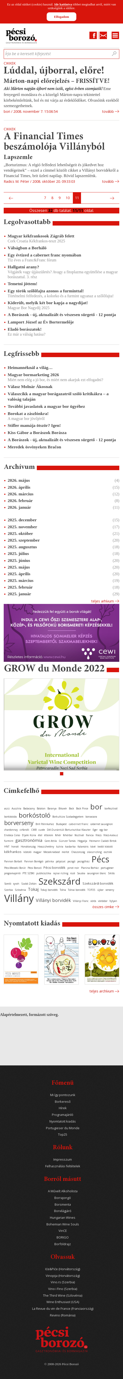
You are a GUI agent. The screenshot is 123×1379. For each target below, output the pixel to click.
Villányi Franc (80, 901)
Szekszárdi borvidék (97, 883)
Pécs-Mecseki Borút (15, 868)
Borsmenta (63, 1204)
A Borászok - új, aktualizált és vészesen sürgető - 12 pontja (62, 314)
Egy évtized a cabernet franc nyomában (44, 255)
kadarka (70, 846)
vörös (93, 901)
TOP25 (91, 890)
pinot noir (73, 868)
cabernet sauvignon (101, 824)
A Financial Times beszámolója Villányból (54, 142)
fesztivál (79, 835)
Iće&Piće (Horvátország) (62, 1269)
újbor (100, 890)
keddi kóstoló (105, 846)
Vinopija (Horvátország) (63, 1276)
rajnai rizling (60, 873)
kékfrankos (12, 852)
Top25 (62, 1134)
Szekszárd (60, 881)
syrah (16, 883)
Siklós (111, 873)
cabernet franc (78, 824)
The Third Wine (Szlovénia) (62, 1295)
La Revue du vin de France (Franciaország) (62, 1309)
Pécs (100, 859)
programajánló (12, 873)
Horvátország (28, 846)
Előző (10, 198)
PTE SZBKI (28, 873)
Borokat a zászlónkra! (28, 413)
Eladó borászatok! (24, 329)
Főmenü (63, 1083)
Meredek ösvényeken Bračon (34, 446)
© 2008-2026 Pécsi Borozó (61, 1364)
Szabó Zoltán (29, 883)
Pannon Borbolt (13, 861)
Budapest (61, 824)
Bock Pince (82, 808)
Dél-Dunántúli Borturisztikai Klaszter (69, 829)
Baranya (52, 808)
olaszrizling (94, 852)
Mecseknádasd (51, 852)
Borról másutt (62, 1179)
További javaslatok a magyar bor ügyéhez (46, 406)
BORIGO (63, 1237)
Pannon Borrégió (33, 861)
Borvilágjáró (62, 1211)
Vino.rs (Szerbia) (63, 1282)
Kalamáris (83, 846)
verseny (109, 890)
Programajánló (62, 1115)
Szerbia (8, 890)
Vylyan (113, 901)
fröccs (99, 835)
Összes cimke (103, 906)
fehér (58, 835)
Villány (19, 898)
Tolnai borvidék (76, 890)
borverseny (19, 823)
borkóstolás (10, 816)
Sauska (81, 873)
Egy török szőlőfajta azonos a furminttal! (46, 290)
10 (68, 197)
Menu (115, 35)
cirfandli (24, 829)
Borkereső (63, 1102)
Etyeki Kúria (29, 835)
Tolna (63, 890)
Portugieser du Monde (63, 1128)
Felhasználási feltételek (62, 1166)
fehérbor (68, 835)
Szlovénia (20, 890)
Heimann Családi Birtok (103, 841)
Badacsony (29, 808)
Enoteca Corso (12, 835)
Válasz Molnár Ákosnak (30, 386)
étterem (48, 835)
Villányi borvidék (53, 900)
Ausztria (16, 808)
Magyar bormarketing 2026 (33, 374)
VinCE (63, 1231)
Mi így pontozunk (62, 1095)
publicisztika (43, 873)
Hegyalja (82, 841)
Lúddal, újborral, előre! (54, 71)
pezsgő (71, 861)
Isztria (59, 846)
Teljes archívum (101, 991)
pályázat (60, 861)
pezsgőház (83, 861)
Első (5, 198)
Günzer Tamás (67, 841)
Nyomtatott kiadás (62, 1121)
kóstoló (27, 852)
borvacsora (91, 816)
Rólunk (62, 1148)
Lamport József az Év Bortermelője (41, 322)
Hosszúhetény (46, 846)
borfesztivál (111, 808)
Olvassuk (63, 1257)
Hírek (63, 1108)
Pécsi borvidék (54, 867)
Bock (71, 808)
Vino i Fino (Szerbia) (62, 1289)
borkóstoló (34, 815)
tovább (108, 111)
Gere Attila (50, 841)
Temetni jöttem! (22, 283)
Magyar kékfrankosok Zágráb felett (41, 235)
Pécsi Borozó (34, 868)
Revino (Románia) (62, 1315)
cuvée (42, 829)
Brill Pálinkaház (45, 824)
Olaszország (78, 852)
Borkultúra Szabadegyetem (67, 816)
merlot (65, 852)
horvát (15, 846)
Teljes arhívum (102, 601)
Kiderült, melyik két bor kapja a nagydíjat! (48, 302)
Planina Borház (90, 868)
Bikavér (63, 808)
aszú (7, 808)
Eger (95, 829)
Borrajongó (62, 1198)
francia (90, 835)
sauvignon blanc (96, 873)
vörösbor (102, 901)
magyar (37, 852)
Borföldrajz (62, 1244)
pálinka (49, 861)
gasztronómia (28, 840)
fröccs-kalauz (110, 835)
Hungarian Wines (62, 1218)
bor (96, 807)
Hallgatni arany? (23, 266)
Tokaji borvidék (49, 890)
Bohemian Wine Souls (62, 1224)
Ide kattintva (63, 4)
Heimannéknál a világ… (30, 367)
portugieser (107, 868)
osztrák (108, 852)
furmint (8, 841)
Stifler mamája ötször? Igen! (34, 425)
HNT (6, 846)
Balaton (41, 808)
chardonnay (11, 829)
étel (40, 835)
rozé (72, 873)
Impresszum (62, 1159)
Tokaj (33, 889)
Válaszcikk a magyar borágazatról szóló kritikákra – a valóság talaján (58, 396)
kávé (93, 846)
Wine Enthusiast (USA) (62, 1302)
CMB (34, 829)
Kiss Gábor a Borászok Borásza (37, 432)
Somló (7, 883)
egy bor (104, 829)
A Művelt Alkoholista (63, 1191)
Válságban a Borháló (27, 247)
